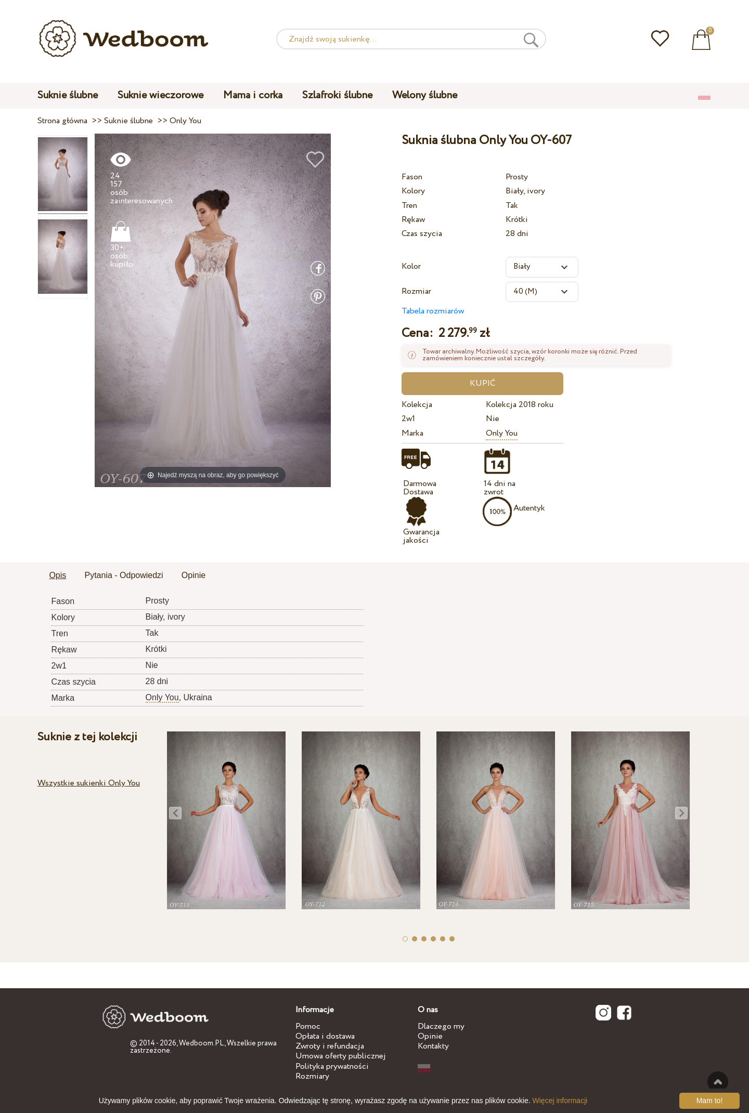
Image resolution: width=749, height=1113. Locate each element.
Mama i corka (252, 95)
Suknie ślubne (67, 95)
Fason (412, 177)
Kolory (413, 191)
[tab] (57, 576)
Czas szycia (422, 234)
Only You (502, 433)
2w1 (408, 419)
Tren (409, 206)
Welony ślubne (424, 95)
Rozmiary (312, 1076)
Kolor (411, 266)
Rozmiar (416, 291)
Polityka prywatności (332, 1066)
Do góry (717, 1081)
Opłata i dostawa (325, 1036)
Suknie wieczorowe (160, 95)
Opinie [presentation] (193, 575)
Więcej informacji (560, 1100)
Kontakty (433, 1046)
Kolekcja (417, 405)
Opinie (430, 1036)
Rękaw (413, 220)
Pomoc (307, 1026)
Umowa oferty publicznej (340, 1056)
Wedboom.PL (201, 1043)
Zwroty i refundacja (329, 1046)
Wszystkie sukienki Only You (88, 783)
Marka (412, 433)
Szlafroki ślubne (337, 95)
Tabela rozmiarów (433, 311)
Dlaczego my (441, 1026)
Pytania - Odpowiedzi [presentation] (123, 575)
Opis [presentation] (57, 575)
